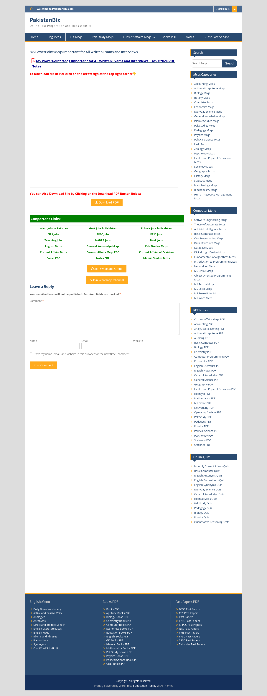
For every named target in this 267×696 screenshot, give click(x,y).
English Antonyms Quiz (208, 475)
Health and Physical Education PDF (215, 389)
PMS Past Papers (189, 632)
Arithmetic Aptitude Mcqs (209, 88)
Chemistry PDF (203, 352)
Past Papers (186, 617)
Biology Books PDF (117, 617)
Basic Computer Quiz (207, 471)
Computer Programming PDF (211, 356)
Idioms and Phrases (45, 636)
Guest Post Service (216, 37)
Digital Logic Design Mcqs (209, 252)
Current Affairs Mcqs (137, 37)
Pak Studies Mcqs (204, 125)
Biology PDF (201, 347)
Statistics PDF (202, 445)
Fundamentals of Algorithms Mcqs (215, 257)
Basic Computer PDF (206, 342)
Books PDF (169, 37)
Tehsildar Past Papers (192, 644)
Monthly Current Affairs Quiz (211, 466)
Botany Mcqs (202, 97)
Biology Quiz (201, 512)
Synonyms (39, 644)
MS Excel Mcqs (203, 288)
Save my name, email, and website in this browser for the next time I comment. (82, 354)
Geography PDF (203, 384)
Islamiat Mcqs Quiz (205, 498)
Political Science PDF (206, 431)
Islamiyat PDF (202, 393)
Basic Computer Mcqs (207, 233)
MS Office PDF (202, 403)
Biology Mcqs (202, 93)
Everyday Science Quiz (207, 489)
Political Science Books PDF (122, 660)
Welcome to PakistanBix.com (55, 9)
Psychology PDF (203, 435)
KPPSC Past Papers (190, 624)
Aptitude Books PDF (118, 613)
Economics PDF (203, 361)
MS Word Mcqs (203, 298)
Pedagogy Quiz (203, 508)
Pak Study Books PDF (119, 652)
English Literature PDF (207, 366)
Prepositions (40, 640)
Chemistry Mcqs (204, 102)
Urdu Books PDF (116, 664)
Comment (37, 301)
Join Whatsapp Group (107, 268)
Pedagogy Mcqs (203, 130)
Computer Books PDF (119, 624)
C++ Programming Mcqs (208, 238)
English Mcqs (41, 632)
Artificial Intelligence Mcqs (210, 229)
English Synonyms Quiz (208, 485)
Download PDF (107, 202)
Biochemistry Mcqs (205, 190)
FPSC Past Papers (189, 621)
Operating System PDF (207, 412)
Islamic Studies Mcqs (206, 121)
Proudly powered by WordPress (113, 685)
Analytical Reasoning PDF (209, 328)
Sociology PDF (202, 440)
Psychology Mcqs (204, 153)
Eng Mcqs (54, 37)
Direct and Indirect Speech (49, 624)
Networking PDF (204, 407)
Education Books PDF (119, 632)
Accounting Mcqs (204, 83)
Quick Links (222, 9)
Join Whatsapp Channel (107, 280)
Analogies (39, 617)
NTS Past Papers (189, 628)
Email (84, 341)
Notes (190, 37)
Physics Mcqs (202, 135)
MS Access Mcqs (204, 284)
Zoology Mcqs (202, 149)
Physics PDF (201, 426)
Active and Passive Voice (48, 613)
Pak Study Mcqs (102, 37)
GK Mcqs (76, 37)
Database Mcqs (203, 247)
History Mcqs (202, 176)
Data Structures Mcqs (207, 243)
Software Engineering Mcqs (210, 220)
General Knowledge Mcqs (209, 116)
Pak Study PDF (203, 417)
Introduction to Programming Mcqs (215, 261)
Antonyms (39, 621)
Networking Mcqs (204, 266)
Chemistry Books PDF (119, 621)
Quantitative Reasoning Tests (211, 522)
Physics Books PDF (117, 656)
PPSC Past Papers (189, 636)
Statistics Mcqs (203, 180)
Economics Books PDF (119, 628)
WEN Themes (165, 685)
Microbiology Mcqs (205, 185)
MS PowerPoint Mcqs (207, 293)
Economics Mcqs (204, 107)
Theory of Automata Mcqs (209, 224)
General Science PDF (206, 380)
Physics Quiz (201, 517)
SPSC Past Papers (189, 640)
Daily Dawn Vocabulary (47, 609)
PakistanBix (45, 20)
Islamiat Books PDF (117, 644)
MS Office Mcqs (203, 271)
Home (34, 37)
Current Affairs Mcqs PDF (209, 319)
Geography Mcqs (204, 171)
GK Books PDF (114, 640)
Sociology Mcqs (203, 166)
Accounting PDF (203, 324)
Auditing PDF (202, 338)
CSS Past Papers (188, 613)
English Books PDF (117, 636)
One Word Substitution (47, 648)
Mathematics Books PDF (120, 648)
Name (33, 341)
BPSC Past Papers (189, 609)
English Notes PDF (205, 370)
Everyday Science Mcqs (208, 111)
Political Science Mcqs (207, 139)
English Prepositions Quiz (209, 480)
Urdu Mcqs (200, 144)
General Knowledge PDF (208, 375)
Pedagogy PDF (203, 421)
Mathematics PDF (204, 398)
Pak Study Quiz (203, 503)
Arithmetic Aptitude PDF (208, 333)
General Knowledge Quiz (209, 494)
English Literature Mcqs (47, 628)
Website (138, 341)
